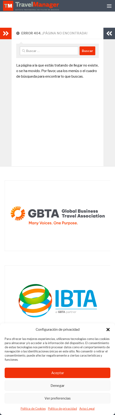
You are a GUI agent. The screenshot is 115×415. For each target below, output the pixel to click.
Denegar (57, 386)
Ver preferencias (58, 398)
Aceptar (57, 373)
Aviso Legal (87, 408)
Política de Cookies (33, 408)
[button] (108, 329)
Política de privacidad (62, 408)
